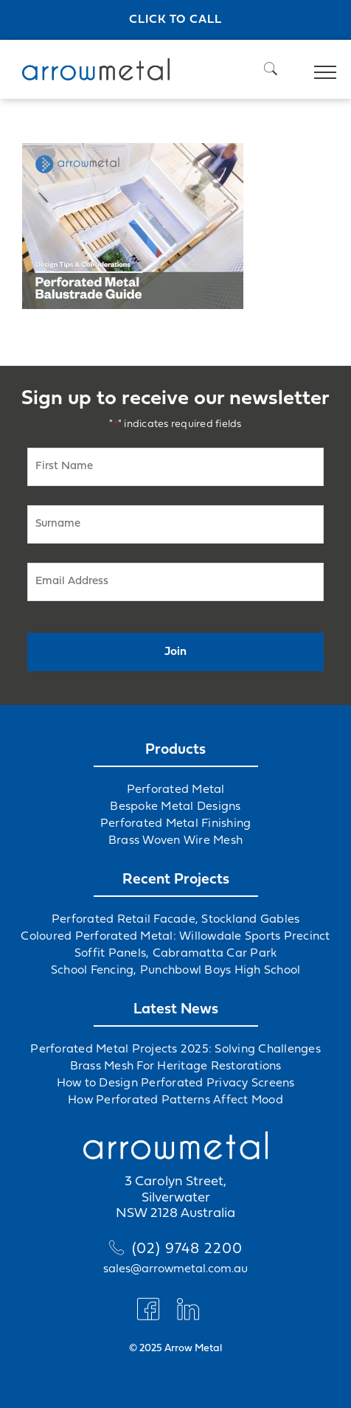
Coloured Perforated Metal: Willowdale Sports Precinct (175, 937)
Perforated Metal (176, 790)
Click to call (175, 20)
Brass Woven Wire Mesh (175, 841)
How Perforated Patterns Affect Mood (175, 1100)
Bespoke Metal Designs (175, 807)
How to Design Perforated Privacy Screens (176, 1083)
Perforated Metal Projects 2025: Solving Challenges (175, 1049)
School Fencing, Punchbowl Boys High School (176, 971)
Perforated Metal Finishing (175, 824)
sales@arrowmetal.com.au (175, 1269)
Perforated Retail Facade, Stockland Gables (176, 920)
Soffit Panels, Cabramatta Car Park (175, 954)
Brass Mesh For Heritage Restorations (176, 1066)
